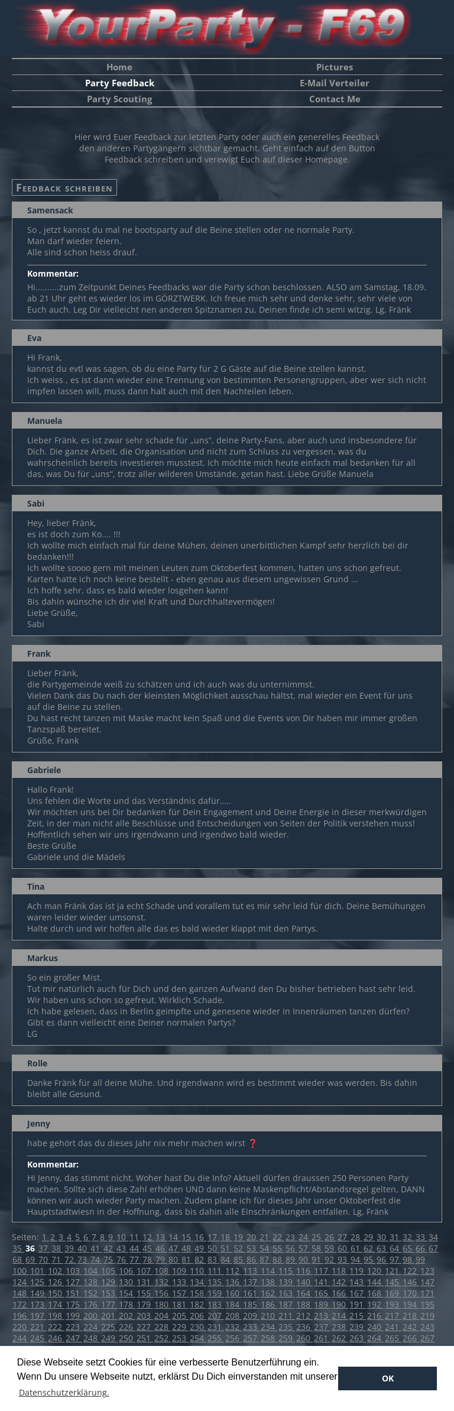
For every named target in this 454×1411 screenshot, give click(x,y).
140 (304, 1281)
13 (161, 1237)
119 (357, 1270)
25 (317, 1237)
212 (304, 1315)
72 (70, 1259)
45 (148, 1248)
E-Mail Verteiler (334, 83)
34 (433, 1237)
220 (20, 1326)
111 (215, 1270)
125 (38, 1281)
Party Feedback (119, 83)
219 (427, 1315)
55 (278, 1248)
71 (57, 1259)
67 (433, 1248)
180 (162, 1304)
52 (239, 1248)
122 (411, 1270)
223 (74, 1326)
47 (174, 1248)
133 (180, 1281)
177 (109, 1304)
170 (411, 1293)
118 (340, 1270)
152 (91, 1293)
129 (109, 1281)
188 (304, 1304)
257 (251, 1338)
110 (198, 1270)
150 (56, 1293)
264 (375, 1338)
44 (135, 1248)
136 (233, 1281)
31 (395, 1237)
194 (411, 1304)
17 (213, 1237)
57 (304, 1248)
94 (356, 1259)
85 (239, 1259)
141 (322, 1281)
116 (304, 1270)
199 (74, 1315)
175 (74, 1304)
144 (375, 1281)
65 (408, 1248)
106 (127, 1270)
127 (74, 1281)
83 (213, 1259)
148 (20, 1293)
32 (408, 1237)
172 (20, 1304)
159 (215, 1293)
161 (251, 1293)
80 (174, 1259)
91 (317, 1259)
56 (291, 1248)
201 (109, 1315)
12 (148, 1237)
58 (317, 1248)
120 (375, 1270)
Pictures (334, 67)
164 (304, 1293)
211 (286, 1315)
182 (198, 1304)
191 (357, 1304)
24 (304, 1237)
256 (233, 1338)
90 (304, 1259)
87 (265, 1259)
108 (162, 1270)
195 (427, 1304)
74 (96, 1259)
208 (233, 1315)
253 (180, 1338)
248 (91, 1338)
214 (340, 1315)
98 (408, 1259)
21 (265, 1237)
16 (200, 1237)
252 (162, 1338)
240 (375, 1326)
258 (269, 1338)
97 (395, 1259)
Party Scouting (119, 99)
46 (161, 1248)
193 (393, 1304)
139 (286, 1281)
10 (122, 1237)
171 (427, 1293)
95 (369, 1259)
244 (20, 1338)
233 (251, 1326)
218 (411, 1315)
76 (122, 1259)
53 (252, 1248)
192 (375, 1304)
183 (215, 1304)
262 (340, 1338)
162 (269, 1293)
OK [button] (388, 1378)
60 (343, 1248)
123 (427, 1270)
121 (393, 1270)
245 (38, 1338)
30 (382, 1237)
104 (91, 1270)
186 (269, 1304)
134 (198, 1281)
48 (187, 1248)
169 (393, 1293)
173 (38, 1304)
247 (74, 1338)
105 (109, 1270)
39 (70, 1248)
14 (174, 1237)
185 (251, 1304)
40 (83, 1248)
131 (145, 1281)
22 (278, 1237)
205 (180, 1315)
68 (18, 1259)
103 (74, 1270)
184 (233, 1304)
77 (135, 1259)
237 (322, 1326)
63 (382, 1248)
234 (269, 1326)
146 (411, 1281)
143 (357, 1281)
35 (18, 1248)
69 (31, 1259)
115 (286, 1270)
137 (251, 1281)
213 (322, 1315)
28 (356, 1237)
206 (198, 1315)
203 (145, 1315)
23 (291, 1237)
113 (251, 1270)
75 (109, 1259)
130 (127, 1281)
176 (91, 1304)
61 (356, 1248)
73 (83, 1259)
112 (233, 1270)
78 (148, 1259)
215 (357, 1315)
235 (286, 1326)
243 (427, 1326)
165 (322, 1293)
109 (180, 1270)
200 (91, 1315)
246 (56, 1338)
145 (393, 1281)
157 (180, 1293)
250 (127, 1338)
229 (180, 1326)
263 (357, 1338)
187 (286, 1304)
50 (213, 1248)
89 (291, 1259)
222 (56, 1326)
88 (278, 1259)
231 (215, 1326)
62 (369, 1248)
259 (286, 1338)
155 (145, 1293)
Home (119, 67)
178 (127, 1304)
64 (395, 1248)
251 (145, 1338)
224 (91, 1326)
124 (20, 1281)
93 (343, 1259)
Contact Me (335, 99)
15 (187, 1237)
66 (421, 1248)
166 (340, 1293)
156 (162, 1293)
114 (269, 1270)
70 (44, 1259)
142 (340, 1281)
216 (375, 1315)
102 (56, 1270)
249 (109, 1338)
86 (252, 1259)
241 (393, 1326)
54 (265, 1248)
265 (393, 1338)
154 (127, 1293)
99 (420, 1259)
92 (330, 1259)
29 (369, 1237)
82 (200, 1259)
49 (200, 1248)
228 (162, 1326)
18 (226, 1237)
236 (304, 1326)
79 (161, 1259)
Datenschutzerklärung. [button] (64, 1392)
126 (56, 1281)
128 (91, 1281)
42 (109, 1248)
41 (96, 1248)
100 (20, 1270)
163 (286, 1293)
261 (322, 1338)
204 (162, 1315)
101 (38, 1270)
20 (252, 1237)
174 (56, 1304)
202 (127, 1315)
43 (122, 1248)
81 (187, 1259)
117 (322, 1270)
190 (340, 1304)
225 (109, 1326)
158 (198, 1293)
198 (56, 1315)
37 (44, 1248)
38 (57, 1248)
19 (239, 1237)
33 (421, 1237)
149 (38, 1293)
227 (145, 1326)
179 (145, 1304)
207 (215, 1315)
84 (226, 1259)
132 (162, 1281)
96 (382, 1259)
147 (427, 1281)
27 (343, 1237)
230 (198, 1326)
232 (233, 1326)
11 (135, 1237)
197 (38, 1315)
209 (251, 1315)
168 (375, 1293)
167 (357, 1293)
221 (38, 1326)
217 (393, 1315)
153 (109, 1293)
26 (330, 1237)
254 (198, 1338)
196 (20, 1315)
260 (304, 1338)
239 (357, 1326)
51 (226, 1248)
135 (215, 1281)
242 (411, 1326)
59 (330, 1248)
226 (127, 1326)
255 (215, 1338)
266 (411, 1338)
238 (340, 1326)
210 (269, 1315)
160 (233, 1293)
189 (322, 1304)
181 (180, 1304)
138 (269, 1281)
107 (145, 1270)
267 (427, 1338)
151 (74, 1293)
